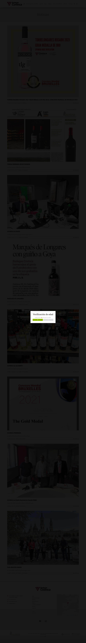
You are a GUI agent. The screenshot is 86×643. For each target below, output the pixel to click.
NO (48, 319)
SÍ (37, 319)
